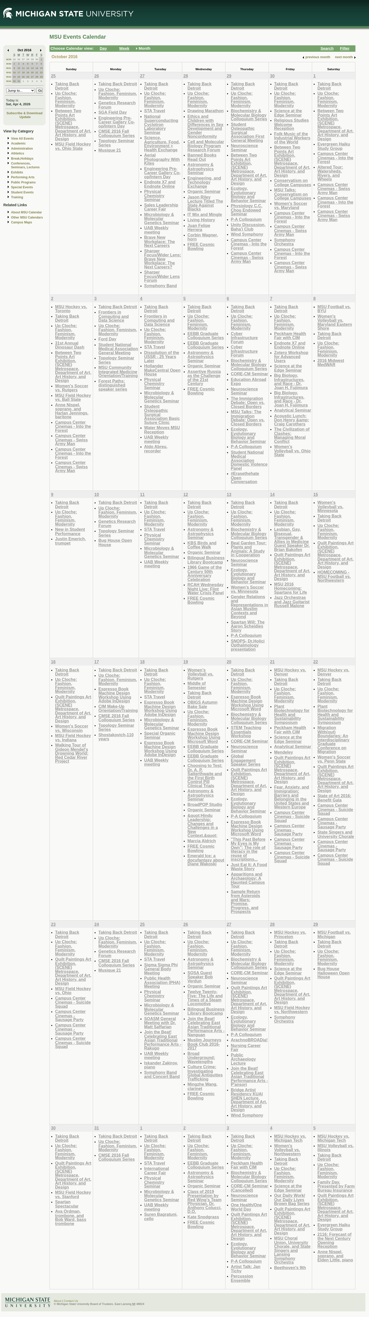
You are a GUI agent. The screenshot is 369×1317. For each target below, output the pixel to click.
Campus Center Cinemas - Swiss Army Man (247, 257)
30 (36, 59)
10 (18, 68)
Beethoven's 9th (290, 1267)
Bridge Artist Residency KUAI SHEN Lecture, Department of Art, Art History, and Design (249, 1099)
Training (17, 197)
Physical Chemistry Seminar (154, 195)
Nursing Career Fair (246, 1047)
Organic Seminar (204, 191)
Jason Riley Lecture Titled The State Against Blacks (205, 203)
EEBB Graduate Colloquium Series (206, 335)
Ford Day (107, 339)
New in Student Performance (70, 531)
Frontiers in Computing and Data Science (113, 316)
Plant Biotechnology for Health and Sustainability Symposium (292, 714)
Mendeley (283, 752)
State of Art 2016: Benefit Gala (334, 797)
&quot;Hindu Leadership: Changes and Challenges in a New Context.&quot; (203, 825)
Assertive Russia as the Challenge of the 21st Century (204, 377)
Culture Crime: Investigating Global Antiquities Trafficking (205, 1072)
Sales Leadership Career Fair (161, 207)
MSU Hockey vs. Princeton (290, 934)
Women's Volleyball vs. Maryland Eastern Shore (334, 322)
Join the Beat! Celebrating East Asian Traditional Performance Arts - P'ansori (249, 1076)
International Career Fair (156, 1170)
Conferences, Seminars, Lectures (25, 165)
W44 (8, 81)
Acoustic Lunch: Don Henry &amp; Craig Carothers (291, 419)
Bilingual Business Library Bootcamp (206, 559)
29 (32, 59)
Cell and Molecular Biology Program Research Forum (206, 145)
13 (32, 68)
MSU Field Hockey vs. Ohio (73, 990)
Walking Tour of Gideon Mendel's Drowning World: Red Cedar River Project (71, 753)
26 (18, 59)
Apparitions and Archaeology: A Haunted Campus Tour (248, 880)
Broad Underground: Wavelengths (201, 1057)
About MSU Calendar (26, 212)
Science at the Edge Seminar (288, 112)
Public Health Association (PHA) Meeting (162, 982)
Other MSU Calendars (27, 217)
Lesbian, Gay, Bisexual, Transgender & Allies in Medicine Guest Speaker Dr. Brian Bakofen (292, 539)
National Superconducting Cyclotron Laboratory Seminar (161, 124)
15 (41, 68)
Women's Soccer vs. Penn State (334, 759)
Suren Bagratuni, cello (161, 1216)
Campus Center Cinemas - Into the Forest (249, 243)
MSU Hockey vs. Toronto (71, 308)
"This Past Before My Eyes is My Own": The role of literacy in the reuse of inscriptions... (248, 849)
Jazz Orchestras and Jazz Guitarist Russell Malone (292, 601)
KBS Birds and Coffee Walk (202, 545)
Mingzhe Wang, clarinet (203, 1086)
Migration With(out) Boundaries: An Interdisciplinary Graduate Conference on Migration (333, 739)
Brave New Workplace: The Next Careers (159, 241)
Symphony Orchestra (284, 241)
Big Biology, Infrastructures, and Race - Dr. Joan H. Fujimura (291, 381)
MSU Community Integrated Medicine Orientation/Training (118, 371)
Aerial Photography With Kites (162, 159)
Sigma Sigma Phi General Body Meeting (161, 968)
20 (32, 72)
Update (25, 117)
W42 (8, 72)
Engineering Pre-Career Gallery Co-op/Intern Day (116, 122)
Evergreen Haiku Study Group (333, 146)
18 (23, 72)
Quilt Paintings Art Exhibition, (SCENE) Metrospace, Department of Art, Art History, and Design (292, 566)
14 (36, 68)
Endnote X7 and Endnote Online (160, 184)
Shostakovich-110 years (116, 736)
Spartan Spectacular (67, 1203)
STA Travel (154, 110)
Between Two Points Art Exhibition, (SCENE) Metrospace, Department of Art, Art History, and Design (73, 124)
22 (41, 72)
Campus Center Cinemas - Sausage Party (289, 829)
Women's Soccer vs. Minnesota (247, 589)
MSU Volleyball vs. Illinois (335, 1147)
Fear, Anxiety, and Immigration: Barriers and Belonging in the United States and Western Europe (291, 797)
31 (18, 81)
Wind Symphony (247, 234)
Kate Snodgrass (203, 1217)
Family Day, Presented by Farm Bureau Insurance (336, 1186)
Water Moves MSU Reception (162, 429)
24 (18, 76)
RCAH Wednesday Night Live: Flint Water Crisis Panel (206, 588)
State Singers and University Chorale (335, 834)
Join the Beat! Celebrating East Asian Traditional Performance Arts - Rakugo (162, 1040)
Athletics (17, 153)
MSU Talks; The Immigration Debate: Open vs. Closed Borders (248, 417)
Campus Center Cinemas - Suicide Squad (292, 816)
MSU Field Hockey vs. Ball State (73, 397)
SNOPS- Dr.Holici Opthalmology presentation (248, 645)
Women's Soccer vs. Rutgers (71, 387)
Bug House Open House (115, 542)
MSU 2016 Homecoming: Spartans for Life (290, 588)
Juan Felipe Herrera (199, 227)
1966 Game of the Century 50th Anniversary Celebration (205, 573)
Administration (22, 148)
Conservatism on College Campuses (292, 182)
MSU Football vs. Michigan (334, 934)
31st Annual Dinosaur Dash (69, 345)
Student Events (22, 192)
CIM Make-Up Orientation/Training (118, 708)
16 (14, 72)
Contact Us (71, 1300)
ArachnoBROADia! (249, 1040)
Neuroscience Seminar (244, 147)
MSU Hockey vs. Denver (290, 672)
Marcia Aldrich (202, 840)
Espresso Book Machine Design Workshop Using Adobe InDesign (114, 695)
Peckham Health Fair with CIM (290, 335)
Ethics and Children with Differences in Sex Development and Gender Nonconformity (205, 126)
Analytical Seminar (292, 410)
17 (18, 72)
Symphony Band (160, 285)
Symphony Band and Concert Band (162, 1074)
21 (36, 72)
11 (23, 68)
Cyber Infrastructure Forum (244, 337)
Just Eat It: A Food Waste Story (249, 866)
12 (27, 68)
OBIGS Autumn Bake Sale (203, 704)
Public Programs (23, 182)
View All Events (22, 138)
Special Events (22, 187)
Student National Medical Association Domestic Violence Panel (249, 460)
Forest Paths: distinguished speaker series (112, 385)
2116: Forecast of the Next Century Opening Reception (334, 1240)
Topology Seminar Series (116, 142)
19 (27, 72)
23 (14, 76)
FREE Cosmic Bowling (201, 246)
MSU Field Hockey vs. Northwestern (292, 1009)
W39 (8, 59)
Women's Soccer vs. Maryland (290, 205)
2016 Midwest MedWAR (330, 362)
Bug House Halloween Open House (333, 972)
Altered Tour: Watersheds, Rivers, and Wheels (330, 173)
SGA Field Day (112, 112)
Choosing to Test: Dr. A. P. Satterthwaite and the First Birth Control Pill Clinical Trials (205, 775)
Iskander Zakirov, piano (161, 1065)
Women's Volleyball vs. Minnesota (330, 506)
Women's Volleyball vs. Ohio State (292, 450)
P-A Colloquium (246, 219)
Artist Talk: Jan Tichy (246, 1268)
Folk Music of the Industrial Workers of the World (292, 137)
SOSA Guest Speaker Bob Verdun (200, 976)
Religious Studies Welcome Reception (291, 124)
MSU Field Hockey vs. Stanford (73, 1194)
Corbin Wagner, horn (203, 237)
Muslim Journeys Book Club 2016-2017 (204, 1044)
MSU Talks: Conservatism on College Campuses (292, 194)
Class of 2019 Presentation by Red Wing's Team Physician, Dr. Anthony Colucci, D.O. (205, 1201)
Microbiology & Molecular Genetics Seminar (161, 218)
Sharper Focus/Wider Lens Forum (162, 276)
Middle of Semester (197, 685)
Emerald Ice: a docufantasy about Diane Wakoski (206, 859)
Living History (201, 219)
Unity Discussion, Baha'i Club (248, 226)
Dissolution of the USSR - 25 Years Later (161, 356)
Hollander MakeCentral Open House (162, 370)
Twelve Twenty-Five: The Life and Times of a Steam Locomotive (205, 997)
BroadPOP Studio (205, 804)
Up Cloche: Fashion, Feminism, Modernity (66, 99)
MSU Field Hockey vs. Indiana (73, 737)
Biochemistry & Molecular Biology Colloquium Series (249, 114)
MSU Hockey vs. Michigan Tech (290, 1138)
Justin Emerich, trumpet (70, 540)
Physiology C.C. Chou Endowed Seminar (246, 209)
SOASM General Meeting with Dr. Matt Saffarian (160, 1022)
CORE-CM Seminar (249, 373)
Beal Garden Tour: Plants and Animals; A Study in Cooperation (249, 549)
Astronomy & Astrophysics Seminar (201, 168)
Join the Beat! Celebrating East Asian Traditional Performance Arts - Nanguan (206, 1026)
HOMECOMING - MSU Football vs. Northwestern (334, 576)
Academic (18, 143)
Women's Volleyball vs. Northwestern (287, 1149)
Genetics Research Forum (117, 104)
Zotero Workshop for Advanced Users (291, 356)
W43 (8, 76)
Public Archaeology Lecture (243, 1059)
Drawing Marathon (206, 110)
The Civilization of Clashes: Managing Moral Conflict (292, 435)
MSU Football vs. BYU (334, 308)
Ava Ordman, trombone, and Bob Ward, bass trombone (70, 1217)
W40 (8, 63)
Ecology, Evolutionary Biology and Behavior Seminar (248, 194)
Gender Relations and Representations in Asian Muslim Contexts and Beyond (249, 606)
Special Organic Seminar (160, 735)
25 (14, 59)
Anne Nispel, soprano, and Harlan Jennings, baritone (71, 410)
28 (27, 59)
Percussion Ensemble (242, 1278)
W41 (8, 68)
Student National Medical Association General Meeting (118, 348)
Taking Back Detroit (67, 85)
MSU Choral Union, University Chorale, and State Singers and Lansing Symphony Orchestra (292, 1250)
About (57, 1300)
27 (23, 59)
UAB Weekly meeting (156, 229)
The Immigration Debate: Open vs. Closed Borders (248, 402)
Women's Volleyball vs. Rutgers (200, 674)
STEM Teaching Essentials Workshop (246, 731)
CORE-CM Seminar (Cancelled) (249, 1188)
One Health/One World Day (246, 1206)
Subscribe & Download (24, 113)
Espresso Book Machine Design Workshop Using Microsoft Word (204, 735)
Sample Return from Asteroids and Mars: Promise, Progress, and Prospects (245, 901)
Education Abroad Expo (248, 381)
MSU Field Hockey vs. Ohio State (73, 146)
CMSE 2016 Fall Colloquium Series (116, 133)
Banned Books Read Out (202, 157)
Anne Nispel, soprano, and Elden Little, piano (335, 1255)
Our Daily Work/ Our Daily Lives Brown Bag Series (292, 1199)
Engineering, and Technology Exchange (204, 182)
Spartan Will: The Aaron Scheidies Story (248, 626)
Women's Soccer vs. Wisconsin (71, 728)
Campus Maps (21, 222)
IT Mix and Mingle (205, 214)
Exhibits (17, 172)
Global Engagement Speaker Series (246, 760)
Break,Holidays (22, 158)
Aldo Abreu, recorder (156, 448)
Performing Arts (23, 177)
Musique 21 (109, 150)
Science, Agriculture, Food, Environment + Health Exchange (162, 143)
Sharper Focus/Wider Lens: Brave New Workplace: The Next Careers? (162, 258)
